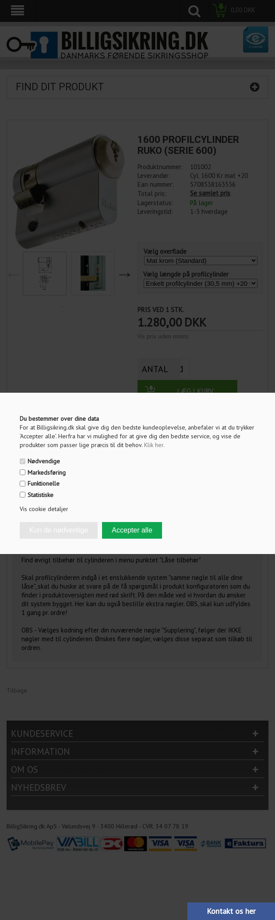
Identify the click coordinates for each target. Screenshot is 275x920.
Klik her (154, 445)
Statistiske (40, 495)
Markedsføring (47, 472)
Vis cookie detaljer (44, 509)
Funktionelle (44, 483)
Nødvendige (44, 461)
